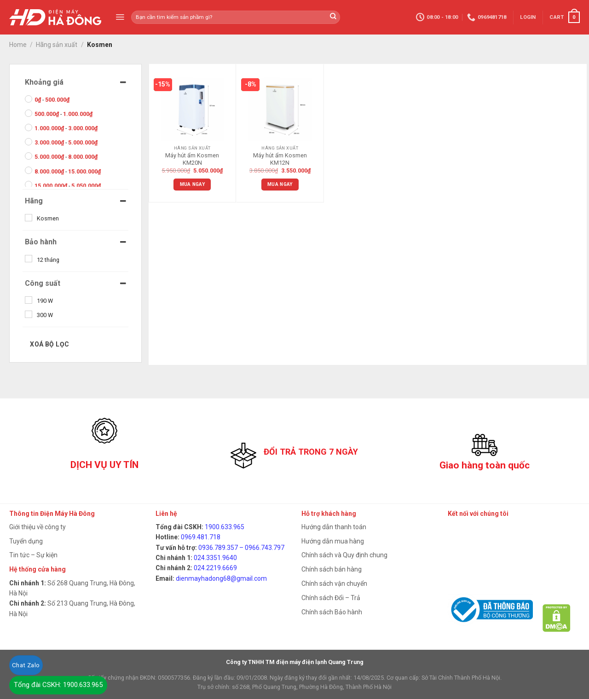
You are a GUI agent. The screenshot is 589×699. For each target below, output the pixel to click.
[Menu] (120, 17)
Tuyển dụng (26, 541)
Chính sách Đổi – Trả (330, 597)
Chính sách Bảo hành (331, 612)
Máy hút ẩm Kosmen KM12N (280, 159)
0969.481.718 (200, 537)
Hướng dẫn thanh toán (333, 527)
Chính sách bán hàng (331, 569)
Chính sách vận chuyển (334, 583)
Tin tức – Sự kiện (33, 555)
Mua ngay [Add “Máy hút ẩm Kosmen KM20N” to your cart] (192, 184)
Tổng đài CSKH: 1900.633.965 (58, 685)
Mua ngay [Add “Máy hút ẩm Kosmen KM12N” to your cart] (279, 184)
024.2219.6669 (215, 568)
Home (18, 44)
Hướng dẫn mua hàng (332, 541)
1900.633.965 (224, 527)
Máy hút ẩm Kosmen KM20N (192, 159)
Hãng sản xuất (56, 44)
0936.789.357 (218, 547)
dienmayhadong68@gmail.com (221, 578)
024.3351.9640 (215, 557)
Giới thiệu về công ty (37, 527)
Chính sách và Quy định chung (344, 555)
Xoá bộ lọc (49, 344)
